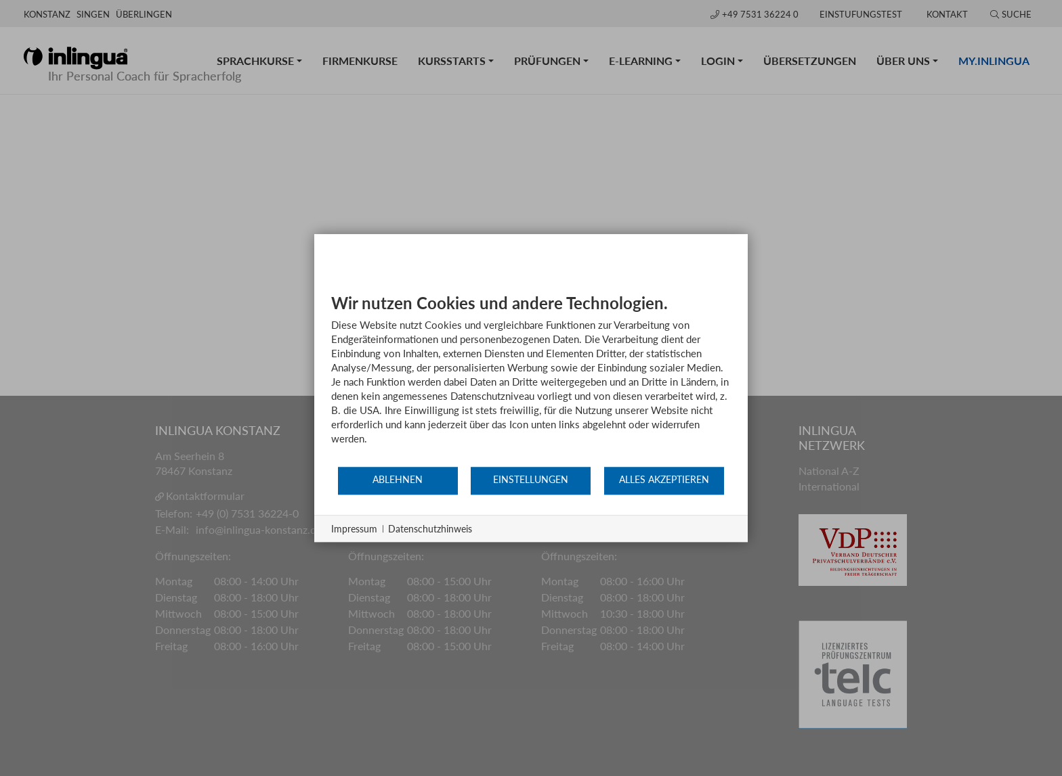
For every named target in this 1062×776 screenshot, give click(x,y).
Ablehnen (398, 479)
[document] (531, 379)
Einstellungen (530, 479)
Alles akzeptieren (664, 479)
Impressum (354, 528)
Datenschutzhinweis (430, 528)
